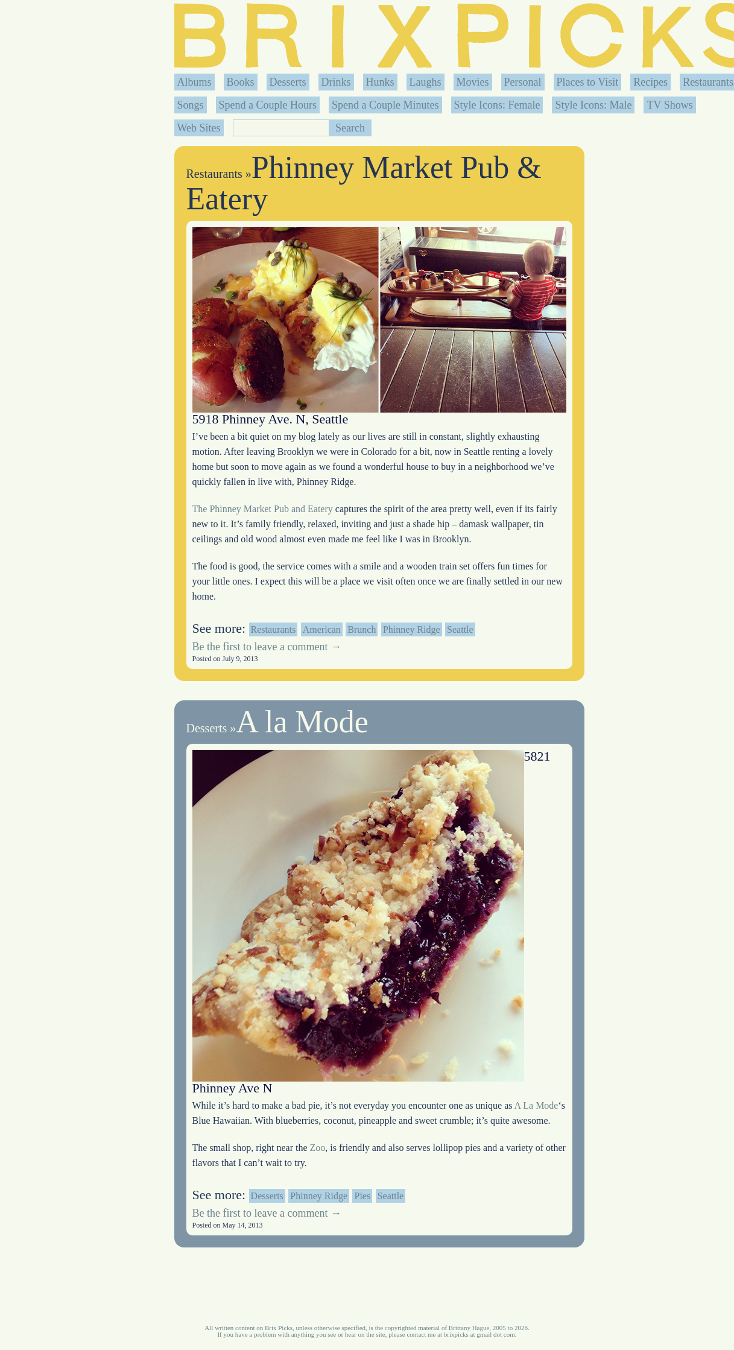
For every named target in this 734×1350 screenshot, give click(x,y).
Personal (523, 82)
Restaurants (708, 82)
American (322, 629)
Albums (194, 82)
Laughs (425, 82)
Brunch (361, 629)
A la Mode (302, 722)
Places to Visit (588, 82)
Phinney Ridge (411, 629)
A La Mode (536, 1105)
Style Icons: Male (593, 105)
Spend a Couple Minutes (385, 105)
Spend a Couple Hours (268, 105)
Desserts (288, 82)
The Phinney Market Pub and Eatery (263, 509)
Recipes (650, 82)
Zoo (318, 1147)
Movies (473, 82)
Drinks (336, 82)
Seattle (460, 629)
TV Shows (669, 105)
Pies (362, 1196)
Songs (190, 105)
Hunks (380, 82)
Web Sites (199, 128)
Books (241, 82)
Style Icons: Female (497, 105)
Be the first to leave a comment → (266, 647)
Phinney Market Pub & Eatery (364, 183)
